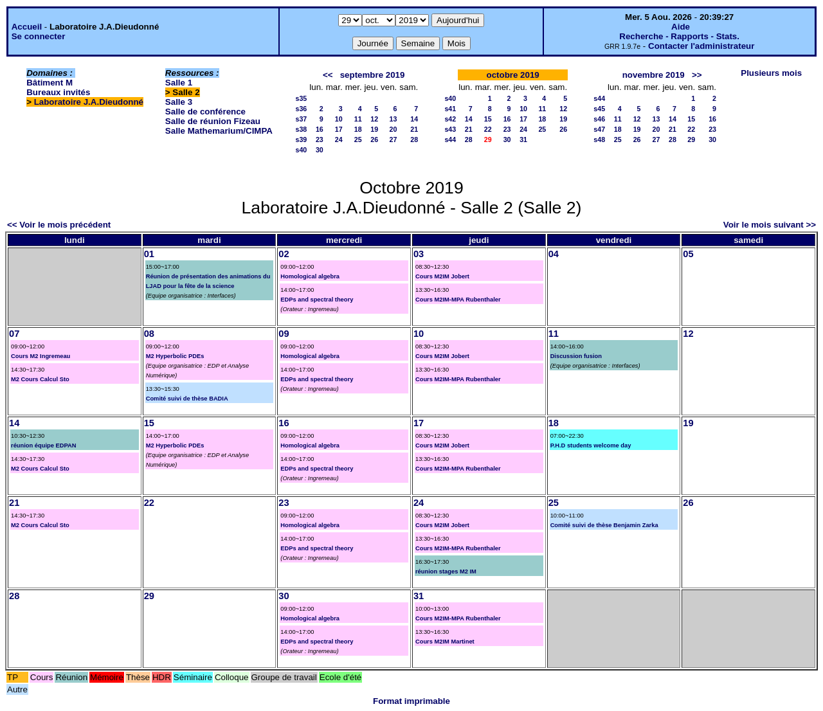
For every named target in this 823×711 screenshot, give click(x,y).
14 (414, 119)
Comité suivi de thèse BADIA (187, 398)
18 (358, 129)
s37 (301, 119)
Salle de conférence (205, 111)
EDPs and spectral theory (316, 299)
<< (328, 75)
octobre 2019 (513, 75)
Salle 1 (178, 82)
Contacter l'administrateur (701, 46)
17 (339, 129)
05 (688, 254)
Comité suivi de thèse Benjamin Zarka (604, 525)
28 (414, 139)
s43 (450, 129)
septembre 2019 (372, 75)
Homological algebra (309, 276)
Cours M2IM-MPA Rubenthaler (458, 299)
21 (414, 129)
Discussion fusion (576, 356)
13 (393, 119)
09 (283, 333)
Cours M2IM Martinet (445, 641)
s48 (599, 139)
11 (358, 119)
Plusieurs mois (771, 73)
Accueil (27, 27)
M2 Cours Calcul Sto (40, 379)
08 (149, 333)
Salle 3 (178, 102)
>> (697, 75)
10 (339, 119)
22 (488, 129)
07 (14, 333)
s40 (301, 150)
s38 (301, 129)
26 (374, 139)
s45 (599, 109)
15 (488, 119)
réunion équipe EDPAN (43, 445)
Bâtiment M (49, 82)
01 (149, 254)
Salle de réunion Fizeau (212, 121)
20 (393, 129)
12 (374, 119)
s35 (301, 98)
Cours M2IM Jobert (442, 276)
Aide (680, 27)
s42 (450, 119)
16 (319, 129)
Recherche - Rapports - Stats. (679, 36)
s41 (450, 109)
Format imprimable (411, 701)
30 (319, 150)
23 (319, 139)
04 (553, 254)
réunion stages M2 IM (445, 571)
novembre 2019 (653, 75)
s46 (599, 119)
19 (374, 129)
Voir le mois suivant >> (769, 225)
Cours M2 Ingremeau (40, 356)
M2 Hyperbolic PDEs (175, 356)
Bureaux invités (58, 92)
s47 (599, 129)
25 (358, 139)
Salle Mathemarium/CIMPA (219, 131)
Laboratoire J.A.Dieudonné (88, 102)
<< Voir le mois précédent (59, 225)
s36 (301, 109)
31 (523, 139)
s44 (450, 139)
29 (691, 139)
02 (283, 254)
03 (418, 254)
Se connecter (39, 36)
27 (393, 139)
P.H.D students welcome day (590, 445)
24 (339, 139)
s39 (301, 139)
